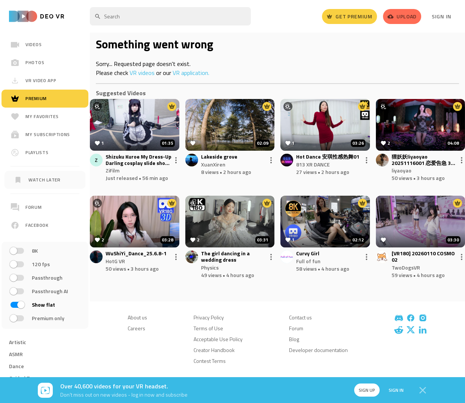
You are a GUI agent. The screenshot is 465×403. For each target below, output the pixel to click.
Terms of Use (208, 328)
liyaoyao (401, 170)
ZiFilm (112, 170)
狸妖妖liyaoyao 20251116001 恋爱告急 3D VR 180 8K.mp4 (423, 160)
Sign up (366, 390)
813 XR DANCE (313, 164)
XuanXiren (213, 164)
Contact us (300, 317)
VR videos (142, 72)
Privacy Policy (209, 317)
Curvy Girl (307, 253)
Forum (296, 328)
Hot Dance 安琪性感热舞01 (327, 157)
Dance (16, 366)
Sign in (395, 390)
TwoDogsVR (406, 267)
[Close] (422, 390)
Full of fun (308, 261)
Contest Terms (210, 361)
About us (137, 317)
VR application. (191, 72)
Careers (136, 328)
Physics (210, 267)
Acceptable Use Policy (218, 339)
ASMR (16, 354)
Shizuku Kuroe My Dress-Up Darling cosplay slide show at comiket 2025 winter (138, 160)
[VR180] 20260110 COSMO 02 (423, 256)
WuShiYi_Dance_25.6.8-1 (136, 253)
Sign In (442, 16)
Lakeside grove (219, 157)
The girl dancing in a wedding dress (225, 256)
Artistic (17, 342)
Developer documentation (318, 350)
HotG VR (115, 261)
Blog (294, 339)
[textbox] (170, 16)
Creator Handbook (214, 350)
